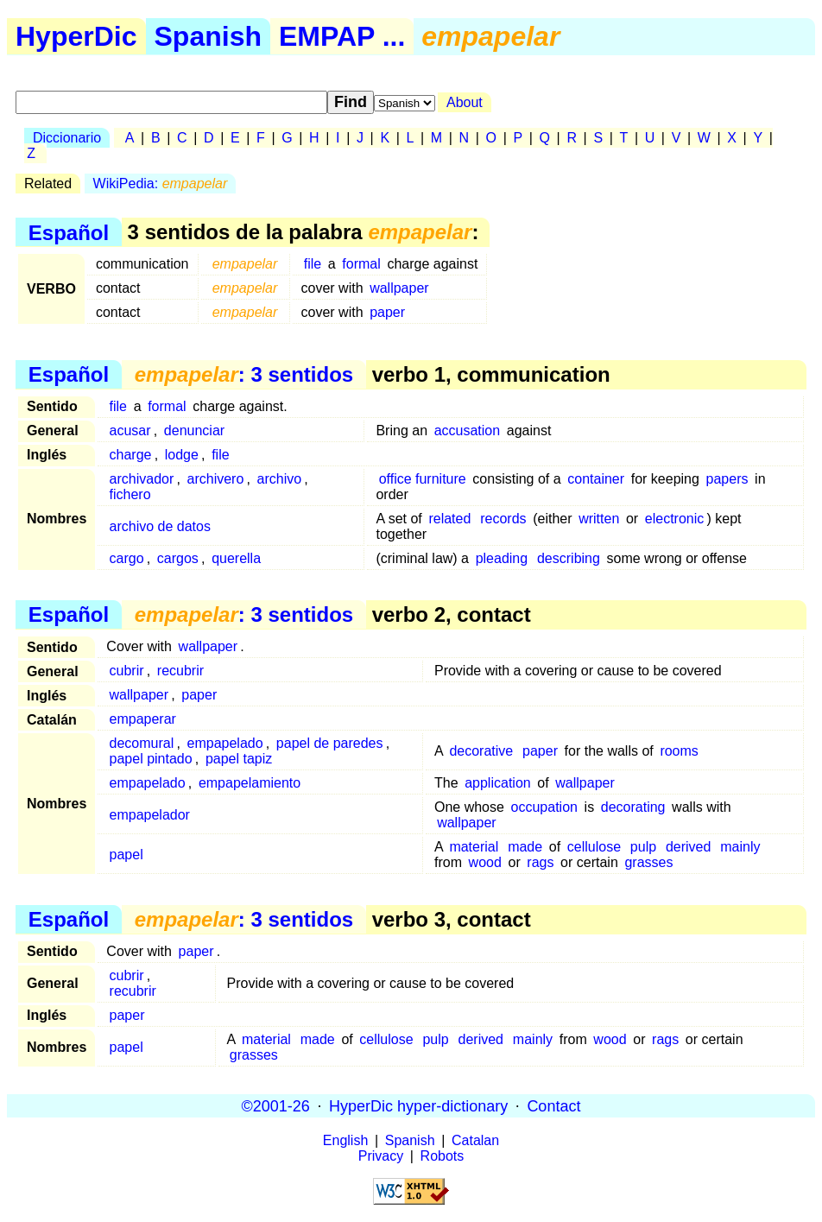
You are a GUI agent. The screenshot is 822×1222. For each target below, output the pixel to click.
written (599, 518)
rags (540, 862)
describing (568, 558)
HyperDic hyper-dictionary (418, 1105)
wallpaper (399, 288)
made (525, 846)
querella (236, 558)
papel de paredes (329, 743)
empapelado (225, 743)
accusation (467, 430)
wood (485, 862)
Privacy (380, 1156)
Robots (442, 1156)
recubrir (180, 670)
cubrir (127, 670)
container (595, 479)
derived (688, 846)
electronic (674, 518)
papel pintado (151, 758)
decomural (142, 743)
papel (126, 854)
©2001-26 (276, 1105)
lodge (182, 454)
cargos (178, 558)
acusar (130, 430)
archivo (279, 479)
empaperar (143, 719)
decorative (481, 751)
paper (387, 312)
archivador (142, 479)
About (464, 102)
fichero (130, 494)
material (473, 846)
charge (131, 454)
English (345, 1140)
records (503, 518)
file (312, 263)
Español (68, 232)
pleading (502, 558)
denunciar (194, 430)
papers (727, 479)
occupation (544, 807)
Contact (553, 1105)
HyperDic (76, 36)
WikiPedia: (160, 183)
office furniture (422, 479)
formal (361, 263)
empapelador (150, 814)
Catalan (475, 1140)
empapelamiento (249, 783)
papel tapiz (239, 758)
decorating (633, 807)
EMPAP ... (342, 36)
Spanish (208, 36)
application (498, 783)
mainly (740, 846)
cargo (127, 558)
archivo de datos (160, 526)
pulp (643, 846)
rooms (679, 751)
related (449, 518)
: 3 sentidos (244, 374)
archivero (215, 479)
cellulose (594, 846)
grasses (648, 862)
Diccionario (67, 137)
